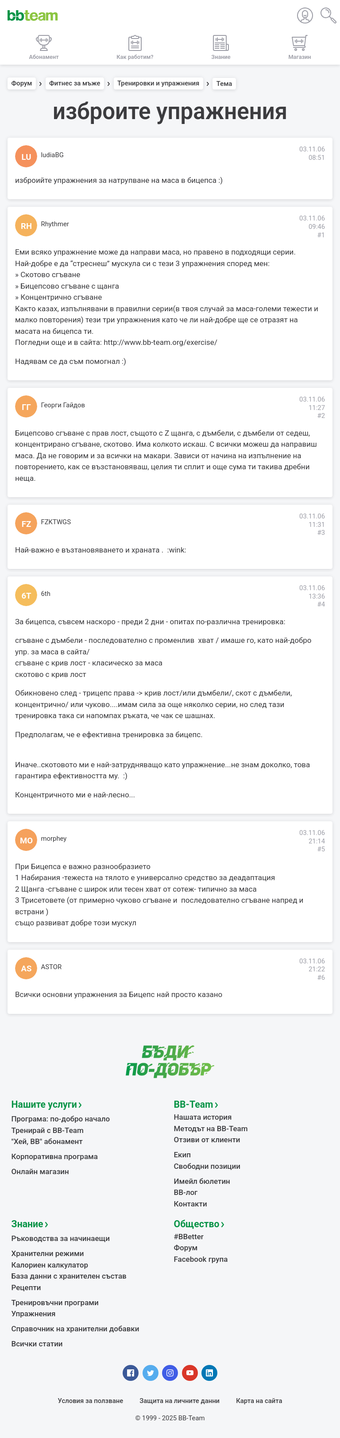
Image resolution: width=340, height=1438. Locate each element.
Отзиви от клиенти (207, 1139)
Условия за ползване (91, 1401)
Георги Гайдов (63, 405)
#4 (321, 604)
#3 (321, 533)
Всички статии (37, 1343)
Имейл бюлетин (202, 1181)
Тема (224, 84)
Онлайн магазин (40, 1171)
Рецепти (26, 1287)
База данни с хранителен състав (69, 1276)
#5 (321, 849)
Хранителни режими (48, 1253)
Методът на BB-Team (211, 1128)
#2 (321, 416)
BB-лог (186, 1192)
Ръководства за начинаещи (61, 1238)
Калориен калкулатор (50, 1264)
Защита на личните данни (179, 1401)
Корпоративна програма (55, 1156)
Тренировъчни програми (55, 1302)
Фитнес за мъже (74, 84)
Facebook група (201, 1259)
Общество (197, 1223)
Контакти (190, 1203)
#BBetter (189, 1236)
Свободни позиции (207, 1166)
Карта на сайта (259, 1401)
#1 (321, 235)
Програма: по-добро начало (61, 1118)
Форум (22, 84)
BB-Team (193, 1104)
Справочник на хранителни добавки (75, 1328)
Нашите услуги (44, 1104)
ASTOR (51, 967)
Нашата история (203, 1117)
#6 (321, 978)
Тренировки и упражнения (158, 84)
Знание (27, 1223)
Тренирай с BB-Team (48, 1130)
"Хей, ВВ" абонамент (47, 1141)
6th (45, 594)
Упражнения (34, 1313)
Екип (182, 1154)
